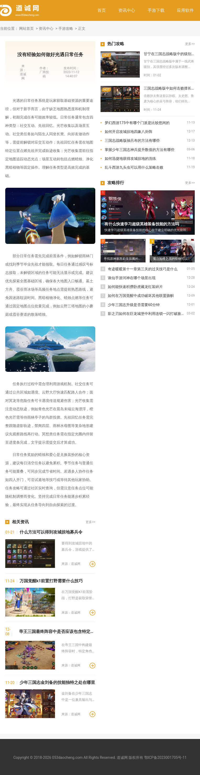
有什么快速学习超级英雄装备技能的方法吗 (141, 224)
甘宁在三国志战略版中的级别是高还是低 (169, 54)
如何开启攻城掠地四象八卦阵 (128, 132)
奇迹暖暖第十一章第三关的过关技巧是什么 (142, 269)
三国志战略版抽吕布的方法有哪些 (132, 140)
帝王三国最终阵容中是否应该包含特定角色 (57, 631)
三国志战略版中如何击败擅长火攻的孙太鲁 (169, 88)
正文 (81, 28)
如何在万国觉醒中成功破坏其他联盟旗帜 (141, 295)
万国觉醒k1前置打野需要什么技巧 (51, 580)
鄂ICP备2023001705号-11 (165, 757)
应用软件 (185, 10)
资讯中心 (126, 10)
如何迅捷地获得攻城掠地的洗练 (130, 158)
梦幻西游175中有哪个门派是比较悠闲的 (137, 123)
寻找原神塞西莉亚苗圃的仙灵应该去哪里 (125, 259)
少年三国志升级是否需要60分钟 (134, 305)
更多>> (90, 522)
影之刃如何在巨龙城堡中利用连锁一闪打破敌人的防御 (147, 314)
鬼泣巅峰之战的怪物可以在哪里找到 (174, 259)
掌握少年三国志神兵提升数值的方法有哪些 (139, 150)
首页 (101, 10)
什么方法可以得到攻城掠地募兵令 (51, 532)
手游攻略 (65, 28)
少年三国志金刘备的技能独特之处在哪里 (57, 682)
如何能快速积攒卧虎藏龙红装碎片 (135, 287)
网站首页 (26, 28)
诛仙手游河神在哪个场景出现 (131, 278)
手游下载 (156, 10)
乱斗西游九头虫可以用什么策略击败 (134, 167)
